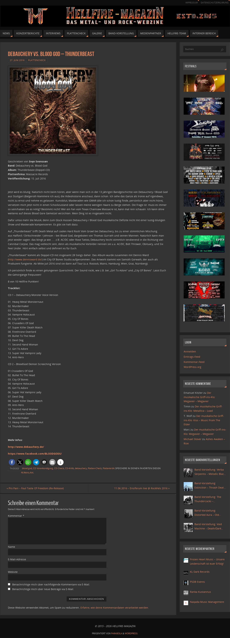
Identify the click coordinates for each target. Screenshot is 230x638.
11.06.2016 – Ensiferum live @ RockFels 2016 (140, 488)
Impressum (189, 2)
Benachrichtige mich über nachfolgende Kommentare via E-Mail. (51, 584)
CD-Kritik (69, 468)
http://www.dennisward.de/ (25, 259)
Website (13, 572)
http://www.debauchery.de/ (26, 446)
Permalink (27, 472)
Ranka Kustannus (200, 591)
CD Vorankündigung (43, 468)
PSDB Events (197, 581)
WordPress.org (192, 367)
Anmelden (190, 351)
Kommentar (16, 515)
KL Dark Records (200, 571)
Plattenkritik (109, 468)
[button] (12, 462)
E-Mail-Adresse (17, 559)
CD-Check (59, 468)
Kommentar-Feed (194, 362)
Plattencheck (36, 60)
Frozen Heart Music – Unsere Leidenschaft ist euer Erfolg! (207, 561)
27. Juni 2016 (17, 60)
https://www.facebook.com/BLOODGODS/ (35, 453)
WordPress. (131, 633)
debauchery (81, 468)
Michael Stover (192, 439)
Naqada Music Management (207, 602)
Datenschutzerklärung (214, 2)
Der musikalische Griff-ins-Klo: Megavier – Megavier (199, 397)
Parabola (116, 633)
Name (11, 547)
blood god (27, 468)
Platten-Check (95, 468)
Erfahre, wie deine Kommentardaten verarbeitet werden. (114, 607)
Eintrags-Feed (192, 356)
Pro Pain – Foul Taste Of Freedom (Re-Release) (36, 488)
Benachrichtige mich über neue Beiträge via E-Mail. (43, 589)
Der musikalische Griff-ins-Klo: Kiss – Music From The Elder (204, 420)
